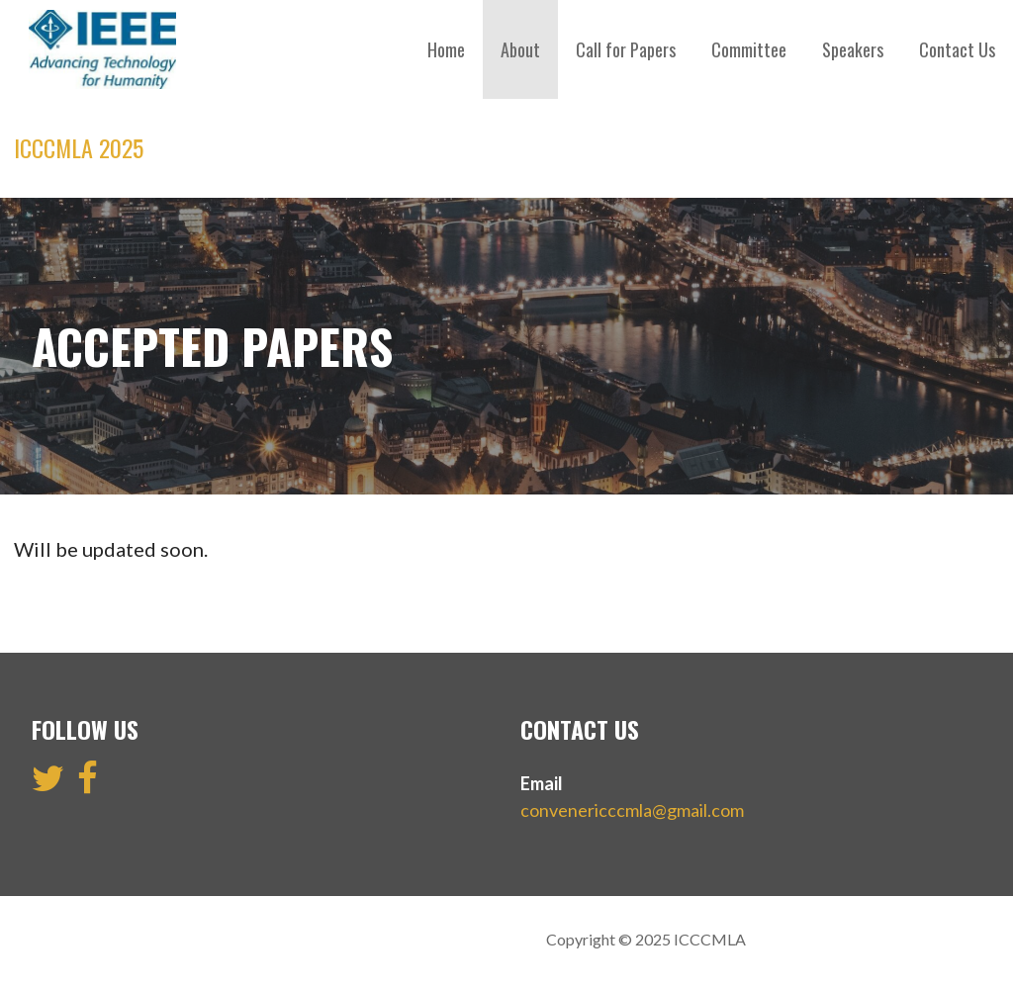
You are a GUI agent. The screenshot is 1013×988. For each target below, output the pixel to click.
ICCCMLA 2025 (78, 147)
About (520, 49)
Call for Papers (626, 49)
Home (446, 49)
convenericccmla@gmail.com (632, 810)
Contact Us (957, 49)
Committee (748, 49)
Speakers (852, 49)
